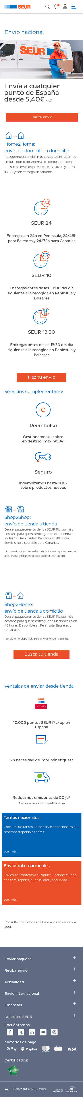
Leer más (10, 851)
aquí (7, 927)
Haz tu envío (41, 117)
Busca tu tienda (41, 654)
